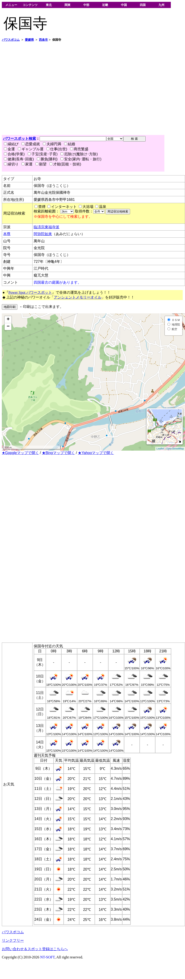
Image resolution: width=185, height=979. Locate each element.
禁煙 (42, 207)
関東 (68, 5)
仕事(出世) (56, 149)
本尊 (7, 234)
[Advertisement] (43, 88)
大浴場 (87, 207)
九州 (161, 5)
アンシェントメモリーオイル (77, 297)
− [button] (8, 326)
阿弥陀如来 (43, 234)
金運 (9, 149)
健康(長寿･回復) (19, 159)
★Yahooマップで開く (96, 453)
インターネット (64, 207)
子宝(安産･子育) (43, 154)
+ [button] (8, 319)
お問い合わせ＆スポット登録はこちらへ (35, 949)
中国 (124, 5)
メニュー (11, 5)
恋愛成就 (31, 144)
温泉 (102, 207)
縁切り (11, 164)
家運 (27, 164)
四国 (143, 5)
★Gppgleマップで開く (20, 453)
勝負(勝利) (47, 159)
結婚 (69, 144)
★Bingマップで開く (58, 453)
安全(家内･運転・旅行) (80, 159)
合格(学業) (14, 154)
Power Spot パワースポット (30, 292)
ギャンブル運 (31, 149)
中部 (86, 5)
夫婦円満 (52, 144)
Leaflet (160, 448)
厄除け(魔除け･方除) (79, 154)
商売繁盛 (79, 149)
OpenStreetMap (175, 448)
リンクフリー (13, 940)
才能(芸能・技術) (65, 164)
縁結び (11, 144)
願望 (40, 164)
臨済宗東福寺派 (46, 227)
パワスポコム (13, 932)
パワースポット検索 (19, 138)
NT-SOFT (47, 957)
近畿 (105, 5)
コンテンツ (30, 5)
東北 (49, 5)
